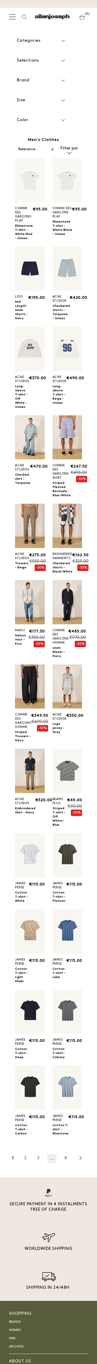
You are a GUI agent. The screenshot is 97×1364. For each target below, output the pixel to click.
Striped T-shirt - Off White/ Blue (59, 817)
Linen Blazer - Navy (59, 652)
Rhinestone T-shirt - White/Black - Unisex (62, 228)
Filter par (69, 149)
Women (15, 1330)
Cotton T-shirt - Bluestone (61, 1129)
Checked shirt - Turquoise (22, 479)
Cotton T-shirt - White (21, 897)
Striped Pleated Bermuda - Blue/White (62, 489)
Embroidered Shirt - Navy (25, 810)
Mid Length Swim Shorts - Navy (21, 310)
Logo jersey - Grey (58, 728)
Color (41, 120)
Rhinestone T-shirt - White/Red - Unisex (24, 232)
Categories (41, 41)
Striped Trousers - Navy (23, 736)
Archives (16, 1346)
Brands (15, 1322)
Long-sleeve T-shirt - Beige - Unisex (59, 395)
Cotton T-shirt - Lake (59, 973)
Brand (41, 80)
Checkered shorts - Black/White (62, 567)
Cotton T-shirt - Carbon (21, 1129)
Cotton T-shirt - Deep (21, 1053)
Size (41, 100)
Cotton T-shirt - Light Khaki (21, 975)
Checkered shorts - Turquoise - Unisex (61, 312)
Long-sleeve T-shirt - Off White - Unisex (21, 397)
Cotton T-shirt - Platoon (59, 897)
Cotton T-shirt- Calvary (59, 1053)
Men (12, 1338)
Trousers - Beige (21, 565)
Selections (41, 60)
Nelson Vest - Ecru (20, 639)
